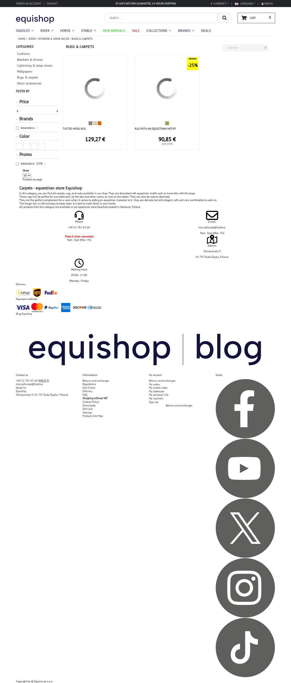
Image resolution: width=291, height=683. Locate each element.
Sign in (267, 3)
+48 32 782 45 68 (79, 227)
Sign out (153, 402)
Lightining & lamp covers (35, 65)
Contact (52, 3)
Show (26, 170)
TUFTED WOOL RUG (74, 128)
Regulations (89, 384)
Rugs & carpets (27, 77)
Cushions (23, 54)
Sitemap (87, 412)
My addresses (156, 391)
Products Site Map (93, 416)
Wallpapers (24, 71)
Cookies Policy (91, 401)
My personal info (158, 394)
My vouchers (156, 398)
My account (155, 375)
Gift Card (88, 409)
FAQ (85, 394)
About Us (21, 387)
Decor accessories (29, 83)
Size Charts (89, 387)
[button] (159, 30)
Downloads (89, 405)
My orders (154, 384)
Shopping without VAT (95, 398)
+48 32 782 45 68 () (32, 380)
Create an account (28, 3)
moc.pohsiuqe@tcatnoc (212, 227)
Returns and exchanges (96, 380)
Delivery (87, 391)
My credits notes (158, 387)
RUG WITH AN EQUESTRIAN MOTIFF (155, 128)
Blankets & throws (30, 60)
